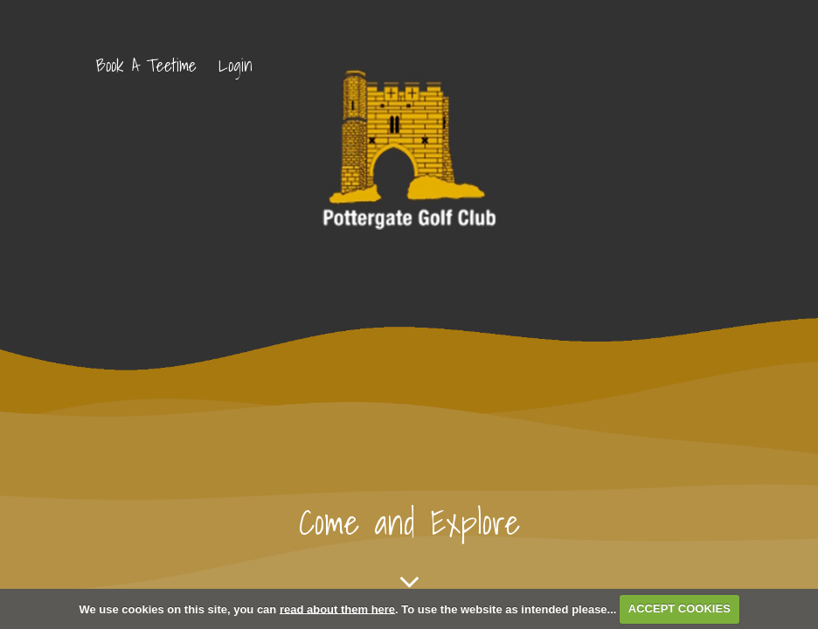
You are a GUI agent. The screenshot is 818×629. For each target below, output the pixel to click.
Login (235, 65)
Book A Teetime (146, 65)
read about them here (337, 608)
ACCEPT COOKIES (679, 608)
